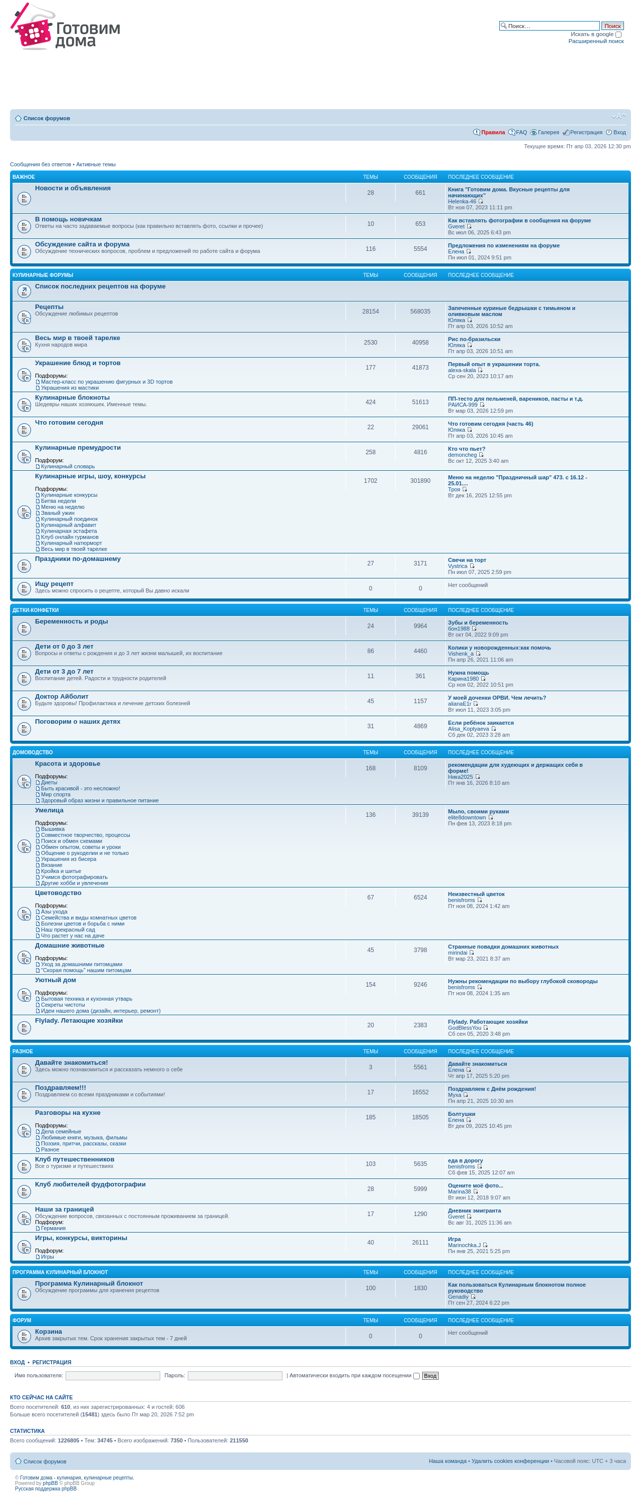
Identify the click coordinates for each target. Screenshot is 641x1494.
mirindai (458, 953)
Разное (23, 1051)
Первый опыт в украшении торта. (494, 364)
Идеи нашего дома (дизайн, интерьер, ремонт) (101, 1011)
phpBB (50, 1483)
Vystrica (458, 566)
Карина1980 (463, 679)
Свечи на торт (467, 560)
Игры (47, 1257)
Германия (53, 1228)
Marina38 (459, 1191)
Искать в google (596, 34)
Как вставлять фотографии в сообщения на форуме (519, 220)
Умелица (49, 810)
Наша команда (447, 1461)
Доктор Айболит (62, 696)
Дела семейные (61, 1131)
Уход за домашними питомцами (81, 964)
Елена (456, 251)
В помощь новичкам (68, 219)
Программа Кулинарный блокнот (60, 1272)
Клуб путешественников (75, 1159)
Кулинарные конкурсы (69, 495)
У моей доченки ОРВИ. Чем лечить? (497, 698)
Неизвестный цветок (476, 894)
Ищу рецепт (54, 583)
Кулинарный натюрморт (71, 543)
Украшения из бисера (68, 859)
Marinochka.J (464, 1245)
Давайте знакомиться (477, 1064)
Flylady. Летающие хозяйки (79, 1020)
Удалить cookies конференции (510, 1461)
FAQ (521, 132)
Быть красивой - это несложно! (80, 788)
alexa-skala (462, 370)
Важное (24, 177)
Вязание (52, 865)
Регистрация (586, 132)
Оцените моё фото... (475, 1185)
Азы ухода (54, 912)
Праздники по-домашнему (78, 558)
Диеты (49, 782)
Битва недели (58, 501)
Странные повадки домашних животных (503, 947)
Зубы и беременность (478, 623)
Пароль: (175, 1375)
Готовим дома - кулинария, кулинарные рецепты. (77, 1477)
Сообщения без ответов (40, 164)
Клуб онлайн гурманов (70, 537)
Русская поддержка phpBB (46, 1488)
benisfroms (461, 900)
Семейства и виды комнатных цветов (89, 918)
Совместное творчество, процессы (85, 835)
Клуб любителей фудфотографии (90, 1184)
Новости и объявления (73, 188)
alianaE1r (459, 704)
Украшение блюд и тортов (78, 363)
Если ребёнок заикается (481, 723)
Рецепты (49, 307)
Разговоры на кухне (68, 1112)
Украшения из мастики (70, 388)
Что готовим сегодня (69, 422)
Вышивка (53, 829)
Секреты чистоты (63, 1005)
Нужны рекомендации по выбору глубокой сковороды (523, 981)
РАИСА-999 (463, 405)
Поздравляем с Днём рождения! (492, 1089)
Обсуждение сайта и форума (82, 244)
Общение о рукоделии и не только (85, 853)
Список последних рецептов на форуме (100, 286)
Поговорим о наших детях (78, 721)
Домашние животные (70, 945)
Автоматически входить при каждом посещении (354, 1375)
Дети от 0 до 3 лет (64, 646)
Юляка (456, 320)
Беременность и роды (71, 621)
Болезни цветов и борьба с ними (83, 924)
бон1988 (459, 629)
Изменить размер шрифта (618, 116)
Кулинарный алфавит (68, 525)
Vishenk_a (461, 654)
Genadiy (458, 1297)
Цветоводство (58, 893)
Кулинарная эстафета (69, 531)
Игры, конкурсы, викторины (81, 1238)
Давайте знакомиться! (71, 1062)
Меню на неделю (63, 507)
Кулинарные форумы (43, 275)
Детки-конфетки (36, 610)
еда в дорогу (465, 1160)
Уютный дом (55, 980)
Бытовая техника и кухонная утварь (86, 999)
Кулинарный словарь (68, 466)
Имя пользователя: (39, 1375)
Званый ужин (58, 513)
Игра (454, 1239)
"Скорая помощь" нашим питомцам (86, 970)
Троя (454, 489)
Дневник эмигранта (474, 1211)
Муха (454, 1095)
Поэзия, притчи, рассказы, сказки (83, 1143)
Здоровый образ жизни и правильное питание (100, 800)
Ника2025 (460, 777)
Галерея (548, 132)
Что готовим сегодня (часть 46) (490, 424)
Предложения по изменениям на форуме (504, 245)
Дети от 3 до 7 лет (64, 671)
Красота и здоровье (67, 763)
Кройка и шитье (61, 871)
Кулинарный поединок (69, 519)
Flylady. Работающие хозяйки (488, 1022)
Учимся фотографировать (74, 877)
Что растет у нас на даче (73, 936)
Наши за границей (64, 1209)
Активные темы (96, 164)
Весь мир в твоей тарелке (77, 338)
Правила (493, 132)
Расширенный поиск (595, 41)
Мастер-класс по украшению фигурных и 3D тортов (107, 382)
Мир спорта (56, 794)
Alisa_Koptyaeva (468, 729)
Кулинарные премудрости (78, 447)
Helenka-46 (462, 201)
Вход (619, 132)
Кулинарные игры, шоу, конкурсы (90, 476)
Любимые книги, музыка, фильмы (84, 1137)
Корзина (48, 1331)
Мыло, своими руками (478, 811)
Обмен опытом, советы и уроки (81, 847)
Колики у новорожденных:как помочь (499, 648)
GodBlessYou (464, 1028)
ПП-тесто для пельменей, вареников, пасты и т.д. (515, 399)
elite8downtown (467, 817)
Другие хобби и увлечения (74, 883)
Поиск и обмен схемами (71, 841)
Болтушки (462, 1114)
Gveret (456, 226)
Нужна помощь (468, 673)
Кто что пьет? (467, 449)
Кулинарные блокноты (72, 397)
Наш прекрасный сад (68, 930)
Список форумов (47, 118)
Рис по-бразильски (474, 339)
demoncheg (462, 455)
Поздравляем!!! (60, 1087)
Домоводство (33, 752)
